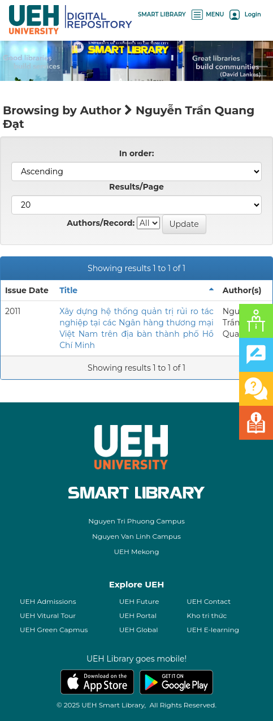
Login (245, 14)
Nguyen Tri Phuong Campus (136, 521)
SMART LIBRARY (162, 14)
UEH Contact (209, 601)
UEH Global (138, 629)
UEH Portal (138, 615)
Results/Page (136, 187)
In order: (136, 153)
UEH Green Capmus (54, 629)
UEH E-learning (213, 629)
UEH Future (139, 601)
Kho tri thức (207, 615)
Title (68, 290)
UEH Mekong (136, 551)
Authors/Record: (101, 223)
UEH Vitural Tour (48, 615)
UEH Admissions (48, 601)
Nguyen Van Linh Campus (136, 536)
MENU (208, 14)
